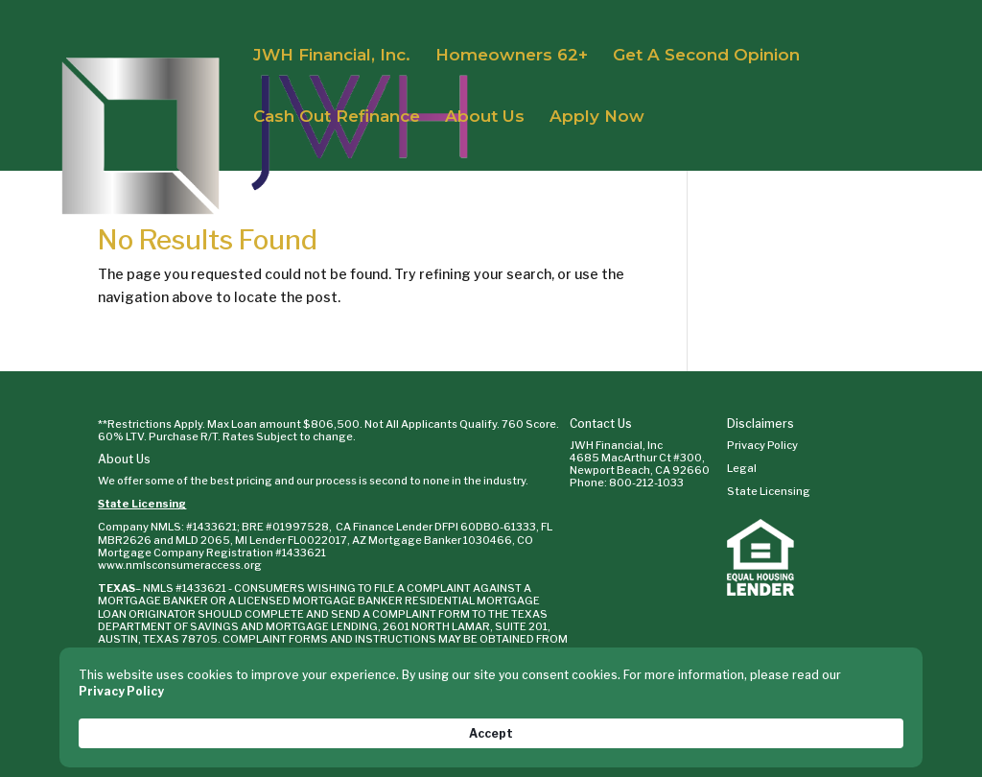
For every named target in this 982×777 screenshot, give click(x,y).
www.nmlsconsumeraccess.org (180, 565)
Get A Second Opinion (706, 56)
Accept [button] (862, 724)
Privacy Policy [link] (173, 732)
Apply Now (596, 117)
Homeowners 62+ (511, 56)
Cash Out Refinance (336, 117)
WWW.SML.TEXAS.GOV (336, 651)
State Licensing (142, 503)
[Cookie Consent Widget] (491, 724)
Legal (742, 468)
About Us (485, 117)
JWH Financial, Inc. (331, 56)
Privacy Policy (762, 445)
